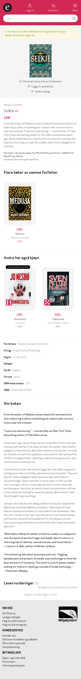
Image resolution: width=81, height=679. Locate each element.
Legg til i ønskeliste (40, 86)
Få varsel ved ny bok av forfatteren (40, 81)
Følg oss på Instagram (14, 624)
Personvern (8, 661)
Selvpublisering (11, 647)
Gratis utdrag (40, 91)
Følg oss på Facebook (14, 620)
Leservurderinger (21, 583)
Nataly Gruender (13, 104)
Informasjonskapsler (13, 665)
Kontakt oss (9, 635)
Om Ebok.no (9, 613)
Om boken (12, 403)
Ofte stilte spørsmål (13, 643)
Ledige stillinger (11, 617)
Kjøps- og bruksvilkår (14, 657)
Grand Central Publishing (26, 350)
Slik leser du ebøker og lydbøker (20, 639)
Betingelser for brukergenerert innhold (57, 587)
